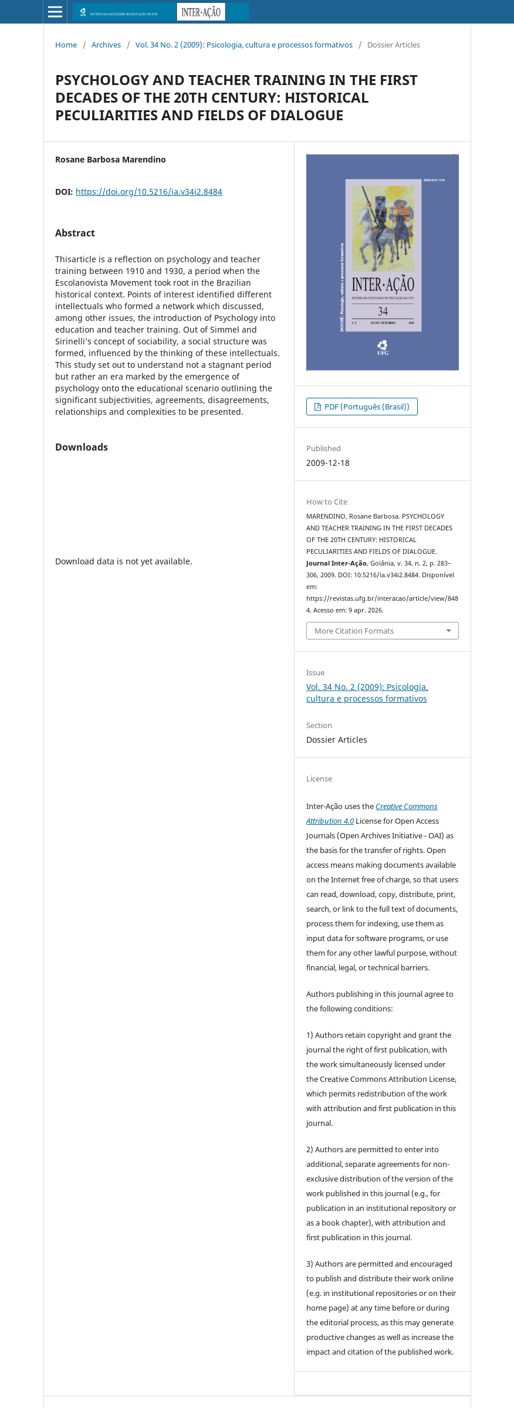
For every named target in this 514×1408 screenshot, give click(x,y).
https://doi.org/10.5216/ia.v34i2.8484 (149, 191)
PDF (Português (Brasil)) (366, 406)
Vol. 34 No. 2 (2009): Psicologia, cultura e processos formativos (244, 44)
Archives (106, 44)
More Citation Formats (354, 630)
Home (66, 44)
